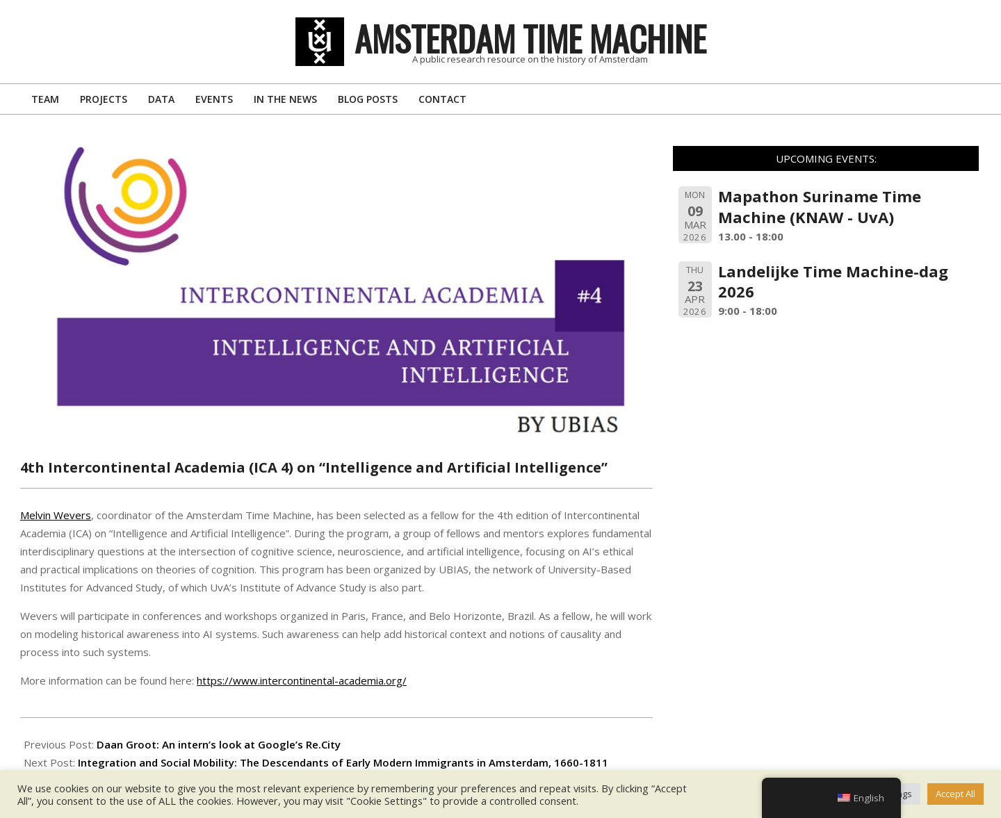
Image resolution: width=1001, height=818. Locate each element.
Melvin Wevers (55, 515)
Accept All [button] (955, 793)
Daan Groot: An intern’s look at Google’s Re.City (219, 744)
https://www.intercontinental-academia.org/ (302, 680)
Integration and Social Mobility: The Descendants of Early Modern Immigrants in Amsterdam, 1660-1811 (343, 762)
